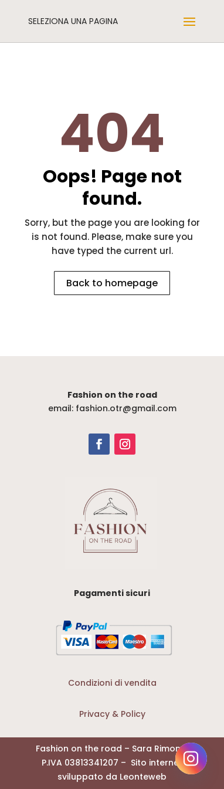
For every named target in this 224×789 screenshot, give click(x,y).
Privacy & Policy (112, 714)
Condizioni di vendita (112, 683)
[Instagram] (191, 758)
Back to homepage (112, 283)
